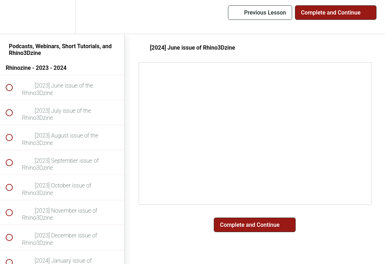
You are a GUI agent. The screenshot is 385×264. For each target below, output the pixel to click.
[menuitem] (62, 17)
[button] (13, 17)
